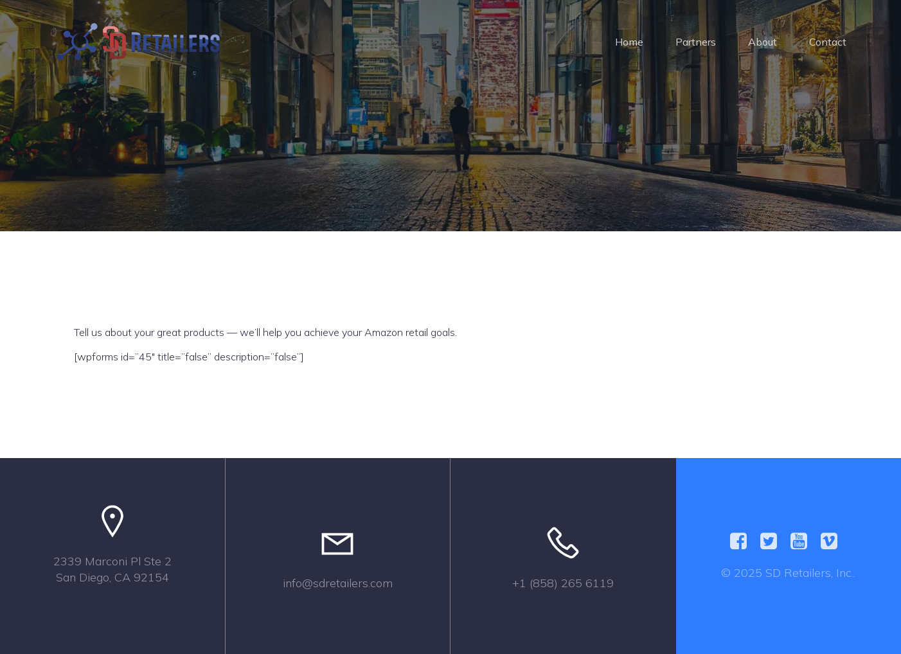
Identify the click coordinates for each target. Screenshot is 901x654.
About (762, 41)
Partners (695, 41)
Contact (827, 41)
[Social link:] (743, 541)
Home (629, 41)
